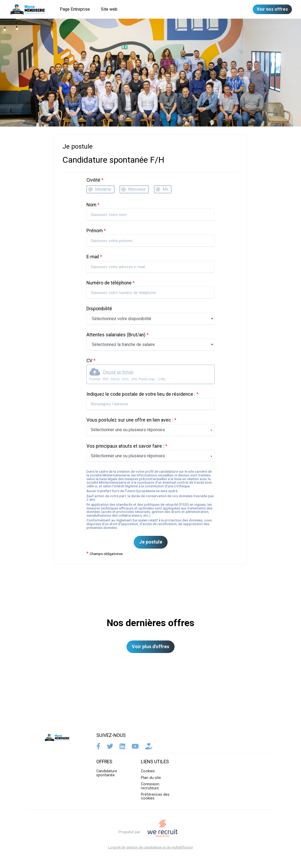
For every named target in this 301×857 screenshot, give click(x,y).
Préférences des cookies (155, 796)
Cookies (148, 771)
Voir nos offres (272, 9)
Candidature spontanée (106, 773)
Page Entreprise (75, 9)
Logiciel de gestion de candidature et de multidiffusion (150, 847)
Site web (109, 9)
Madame (103, 189)
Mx (165, 189)
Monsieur (137, 189)
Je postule (150, 542)
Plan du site (151, 778)
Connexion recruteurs (150, 786)
